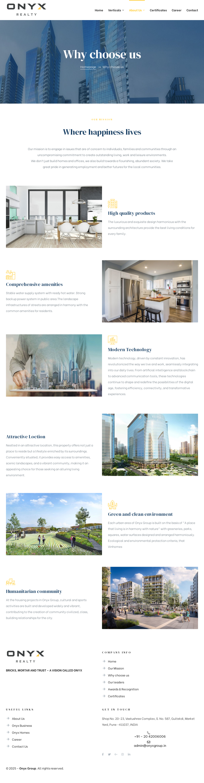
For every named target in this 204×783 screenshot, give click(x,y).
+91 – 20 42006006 (150, 736)
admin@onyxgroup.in (150, 746)
